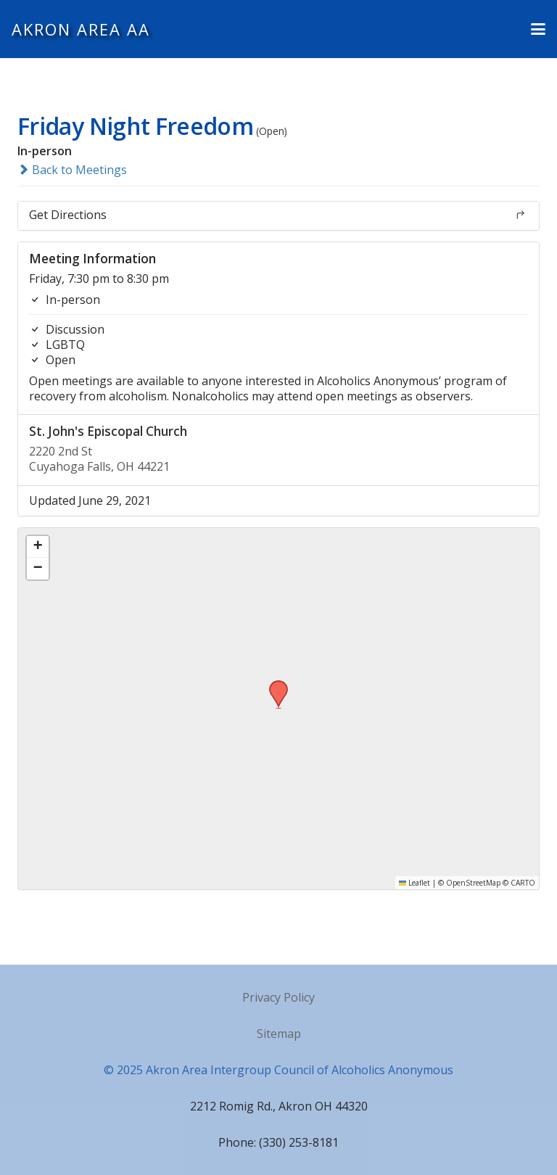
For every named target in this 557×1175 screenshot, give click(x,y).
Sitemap (279, 1034)
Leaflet (414, 883)
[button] (538, 29)
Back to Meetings (72, 170)
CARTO (523, 883)
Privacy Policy (278, 997)
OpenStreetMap (473, 883)
